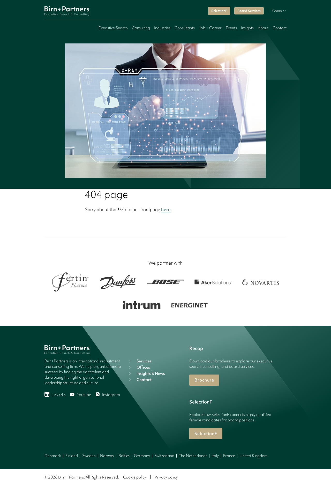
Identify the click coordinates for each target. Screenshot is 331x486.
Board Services (249, 11)
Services (139, 361)
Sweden (89, 455)
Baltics (124, 455)
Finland (71, 455)
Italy (215, 455)
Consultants (185, 28)
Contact (280, 28)
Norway (107, 455)
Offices (138, 367)
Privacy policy (166, 477)
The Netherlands (193, 455)
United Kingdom (253, 455)
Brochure (204, 380)
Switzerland (164, 455)
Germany (142, 455)
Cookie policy (134, 477)
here (166, 209)
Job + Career (210, 28)
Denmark (52, 455)
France (229, 455)
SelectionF (219, 11)
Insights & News (146, 373)
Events (231, 28)
